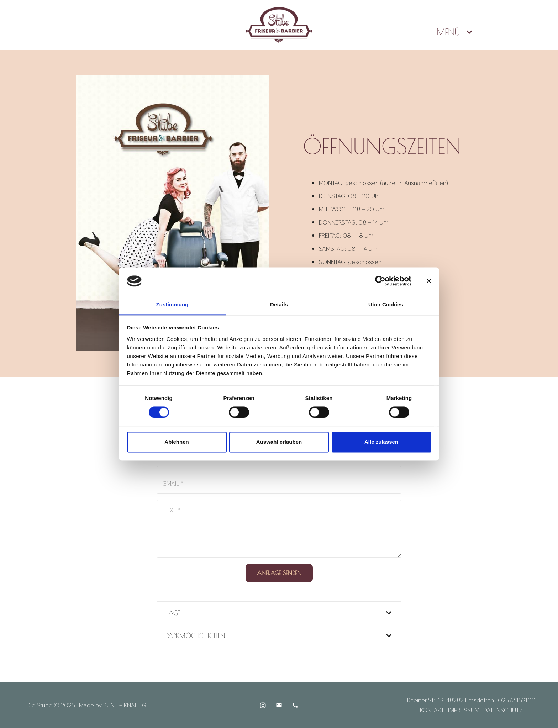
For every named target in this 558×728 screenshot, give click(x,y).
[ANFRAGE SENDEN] (279, 573)
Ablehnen (176, 442)
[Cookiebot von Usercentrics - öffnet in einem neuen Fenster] (380, 281)
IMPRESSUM (463, 710)
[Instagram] (263, 705)
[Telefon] (295, 705)
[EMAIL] (279, 484)
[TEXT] (279, 529)
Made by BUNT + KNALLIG (112, 705)
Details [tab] (279, 304)
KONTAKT (432, 710)
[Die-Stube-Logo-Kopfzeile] (279, 25)
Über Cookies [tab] (385, 304)
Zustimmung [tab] (172, 304)
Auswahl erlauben (279, 442)
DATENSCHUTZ (503, 710)
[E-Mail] (279, 705)
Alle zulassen (381, 442)
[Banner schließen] (428, 281)
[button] (467, 32)
